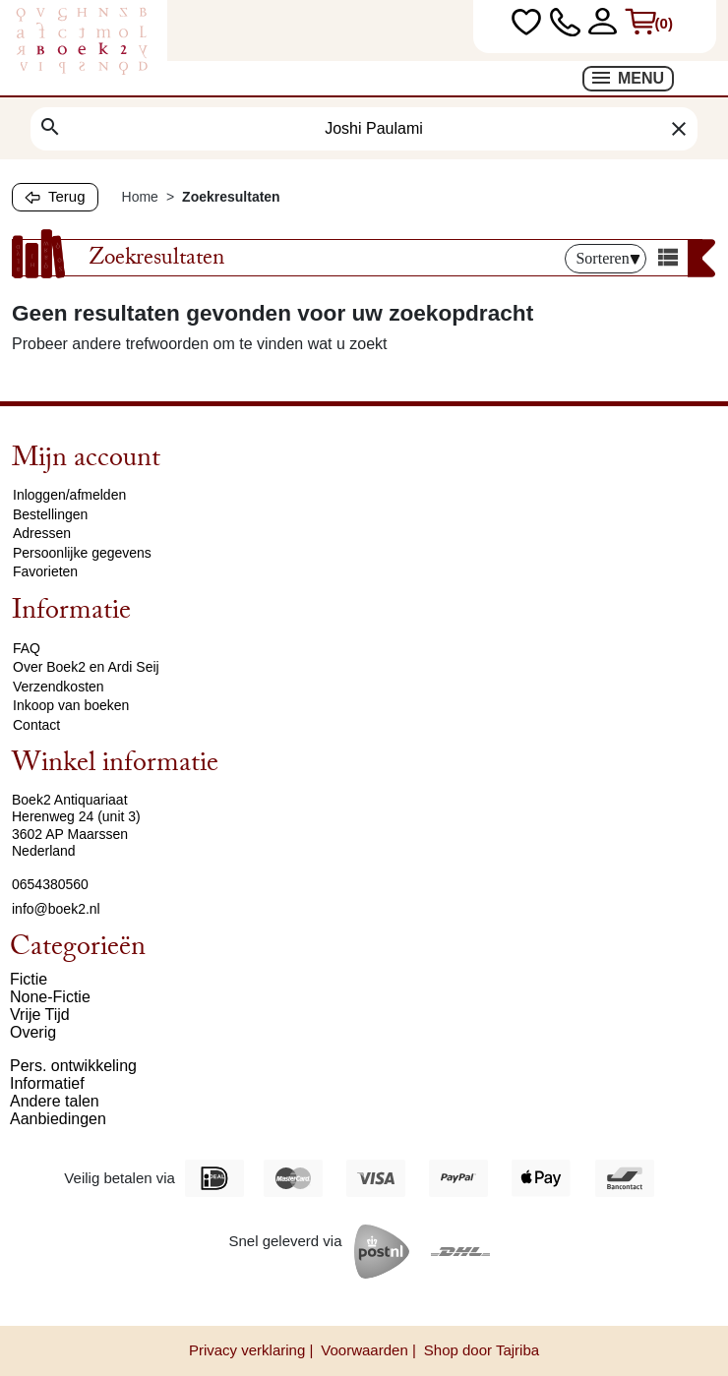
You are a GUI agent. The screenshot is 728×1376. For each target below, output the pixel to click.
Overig (33, 1032)
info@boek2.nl (56, 909)
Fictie (28, 979)
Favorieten (45, 571)
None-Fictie (50, 996)
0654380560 (50, 884)
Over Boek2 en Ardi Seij (86, 667)
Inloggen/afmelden (69, 495)
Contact (36, 725)
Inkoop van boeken (71, 705)
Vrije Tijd (40, 1014)
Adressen (42, 533)
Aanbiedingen (58, 1118)
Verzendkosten (58, 686)
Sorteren (607, 258)
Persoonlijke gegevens (82, 553)
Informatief (47, 1083)
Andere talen (54, 1101)
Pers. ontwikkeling (73, 1065)
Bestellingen (50, 514)
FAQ (26, 648)
